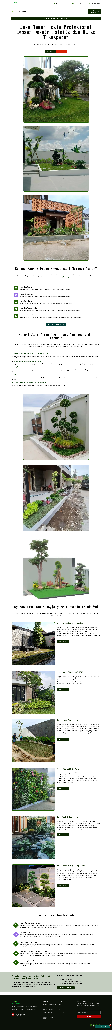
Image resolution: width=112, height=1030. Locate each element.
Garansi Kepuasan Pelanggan (30, 961)
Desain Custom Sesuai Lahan (30, 923)
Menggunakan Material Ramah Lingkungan (34, 951)
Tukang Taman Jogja (64, 277)
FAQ (18, 11)
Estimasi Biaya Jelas (27, 932)
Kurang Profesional (27, 294)
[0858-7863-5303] (89, 4)
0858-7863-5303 (95, 3)
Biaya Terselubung (26, 301)
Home (13, 11)
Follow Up (89, 1016)
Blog (31, 11)
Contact (24, 11)
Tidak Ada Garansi (26, 315)
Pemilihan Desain (26, 287)
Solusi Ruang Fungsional (28, 942)
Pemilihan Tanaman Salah (28, 308)
